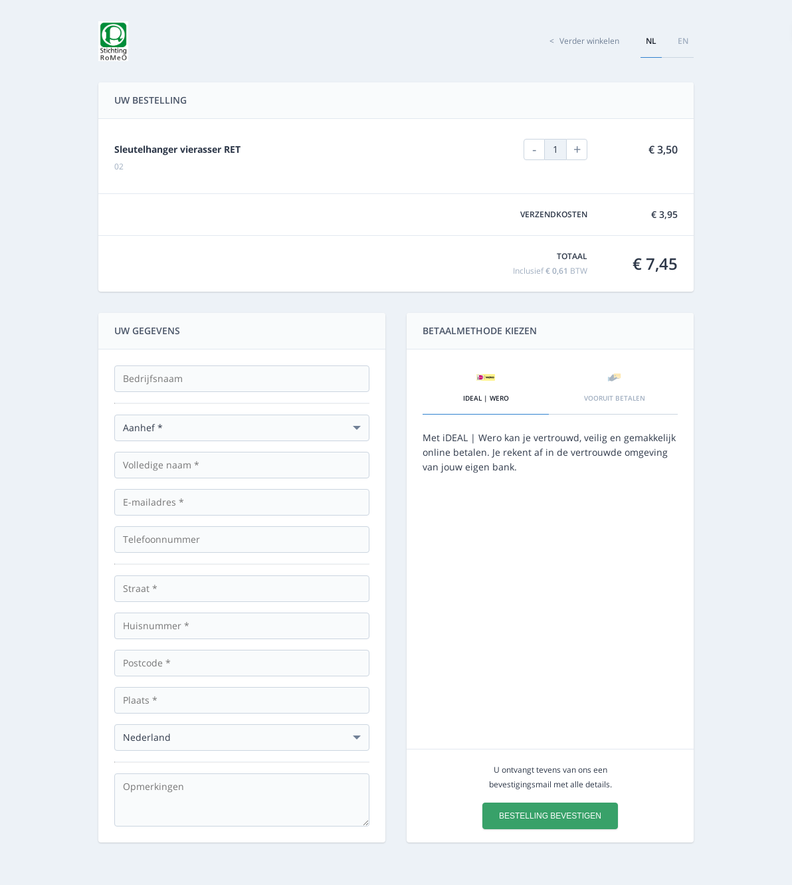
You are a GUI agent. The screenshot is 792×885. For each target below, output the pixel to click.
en (683, 41)
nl (651, 41)
